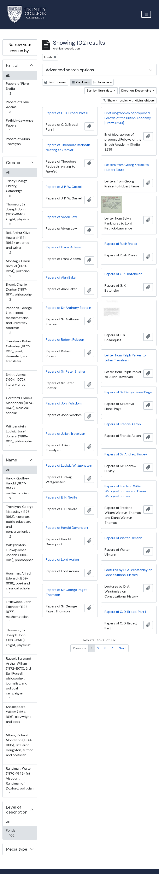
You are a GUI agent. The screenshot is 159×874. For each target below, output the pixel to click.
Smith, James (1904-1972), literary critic (16, 382)
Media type (16, 849)
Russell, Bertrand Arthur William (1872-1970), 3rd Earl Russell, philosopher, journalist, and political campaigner (18, 678)
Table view (102, 82)
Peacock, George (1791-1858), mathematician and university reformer (19, 320)
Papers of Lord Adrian (62, 559)
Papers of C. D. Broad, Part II (67, 113)
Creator (13, 162)
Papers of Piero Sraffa (17, 88)
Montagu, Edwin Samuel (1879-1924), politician (18, 268)
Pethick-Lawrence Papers (20, 125)
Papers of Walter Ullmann (123, 538)
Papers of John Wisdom (64, 403)
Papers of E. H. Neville (61, 497)
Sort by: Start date (100, 90)
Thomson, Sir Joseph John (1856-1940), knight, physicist (18, 214)
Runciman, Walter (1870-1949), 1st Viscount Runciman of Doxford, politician (20, 781)
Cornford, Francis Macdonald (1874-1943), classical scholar (20, 407)
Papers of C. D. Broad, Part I (125, 612)
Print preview (55, 82)
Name (11, 460)
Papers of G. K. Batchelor (123, 274)
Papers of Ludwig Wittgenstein (69, 465)
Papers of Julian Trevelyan (18, 143)
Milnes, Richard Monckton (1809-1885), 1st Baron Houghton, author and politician (19, 748)
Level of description (16, 809)
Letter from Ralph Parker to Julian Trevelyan (125, 357)
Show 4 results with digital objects (129, 100)
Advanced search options (70, 69)
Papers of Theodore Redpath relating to (68, 147)
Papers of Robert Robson (65, 339)
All (8, 75)
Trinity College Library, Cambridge (17, 188)
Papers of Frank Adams (18, 107)
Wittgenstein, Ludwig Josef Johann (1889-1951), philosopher (19, 436)
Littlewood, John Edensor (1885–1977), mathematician (18, 611)
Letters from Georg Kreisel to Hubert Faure (127, 167)
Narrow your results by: (19, 47)
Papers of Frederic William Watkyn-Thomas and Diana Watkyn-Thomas (125, 491)
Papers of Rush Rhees (121, 243)
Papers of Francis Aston (123, 424)
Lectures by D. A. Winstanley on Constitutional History (128, 572)
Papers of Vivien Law (61, 217)
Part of (12, 65)
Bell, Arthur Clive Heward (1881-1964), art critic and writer (18, 242)
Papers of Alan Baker (61, 277)
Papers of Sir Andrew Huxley (126, 454)
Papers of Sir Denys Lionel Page (128, 392)
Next (122, 648)
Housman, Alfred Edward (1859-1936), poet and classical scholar (18, 583)
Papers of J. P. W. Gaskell (64, 187)
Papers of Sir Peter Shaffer (66, 371)
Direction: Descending (136, 90)
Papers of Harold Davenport (67, 527)
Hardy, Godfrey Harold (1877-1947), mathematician (17, 488)
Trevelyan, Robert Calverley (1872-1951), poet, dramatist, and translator (19, 354)
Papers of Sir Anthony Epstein (68, 307)
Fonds (15, 833)
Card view (81, 82)
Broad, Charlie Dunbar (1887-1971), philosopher (19, 292)
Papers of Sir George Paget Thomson (66, 592)
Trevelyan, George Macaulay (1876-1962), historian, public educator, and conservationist (20, 521)
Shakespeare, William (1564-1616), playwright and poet (18, 716)
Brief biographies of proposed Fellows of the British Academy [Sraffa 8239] (128, 118)
